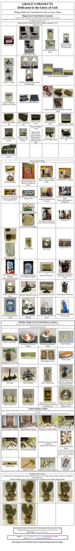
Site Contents (38, 536)
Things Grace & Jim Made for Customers (37, 16)
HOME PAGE (26, 536)
